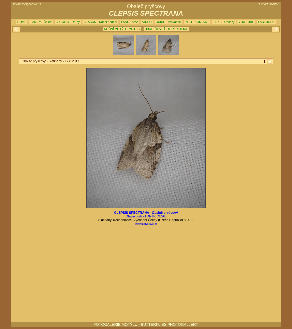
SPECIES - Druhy (68, 22)
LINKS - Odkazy (224, 22)
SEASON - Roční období (100, 22)
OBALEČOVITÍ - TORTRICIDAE (166, 29)
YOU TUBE (246, 22)
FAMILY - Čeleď (41, 22)
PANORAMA (129, 22)
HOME (21, 22)
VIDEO (147, 22)
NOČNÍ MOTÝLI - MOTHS (122, 29)
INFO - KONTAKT (197, 22)
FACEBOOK (266, 22)
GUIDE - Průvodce (168, 22)
